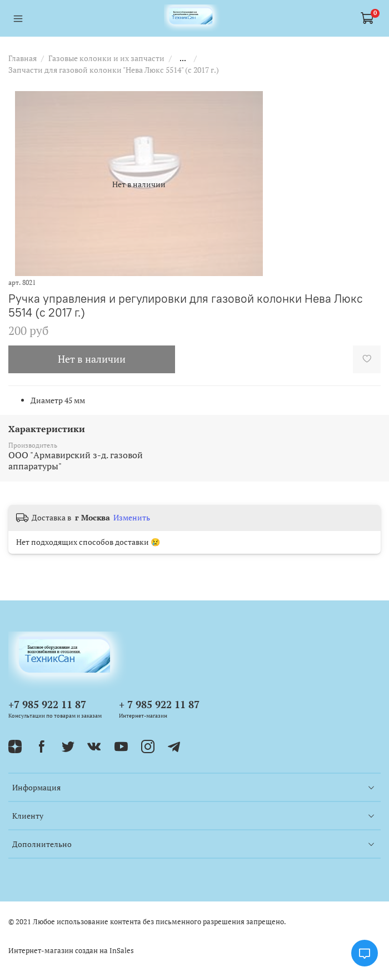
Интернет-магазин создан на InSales (71, 950)
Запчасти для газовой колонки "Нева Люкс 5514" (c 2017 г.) (113, 69)
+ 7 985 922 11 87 (159, 704)
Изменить (131, 518)
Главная (22, 58)
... (182, 58)
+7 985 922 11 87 (47, 704)
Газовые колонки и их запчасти (106, 58)
